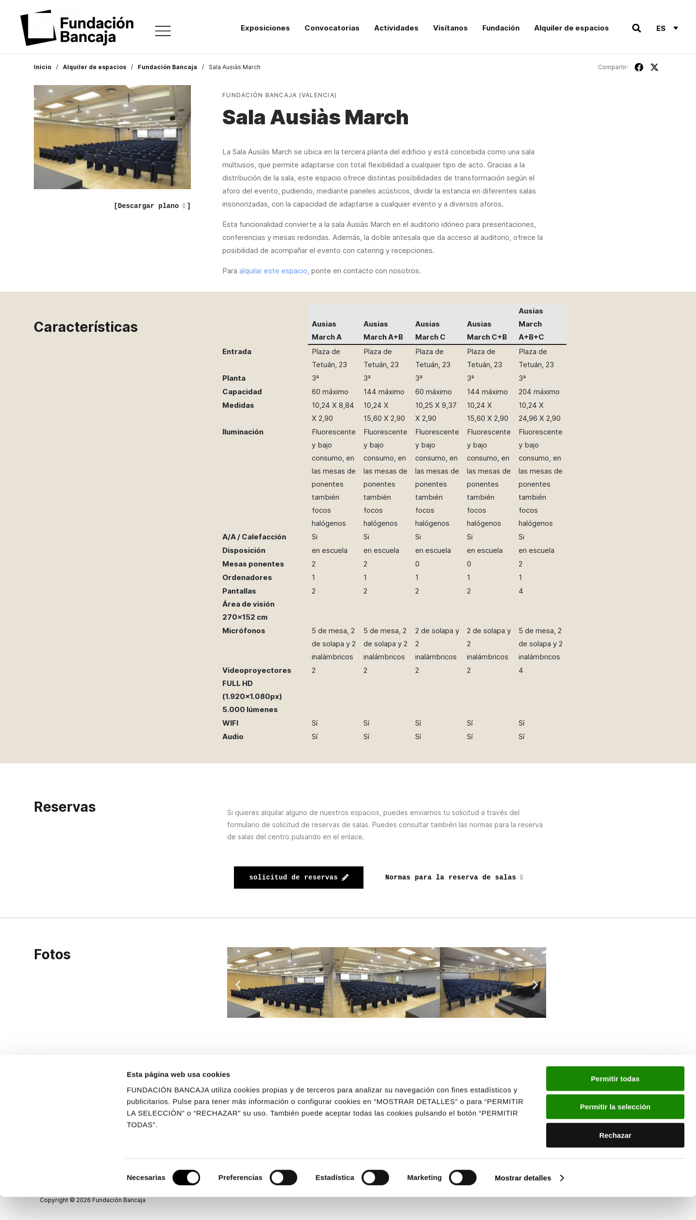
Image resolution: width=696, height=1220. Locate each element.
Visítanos (450, 27)
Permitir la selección (615, 1130)
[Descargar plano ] (152, 206)
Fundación (501, 27)
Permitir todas (615, 1102)
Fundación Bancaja (167, 67)
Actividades (396, 27)
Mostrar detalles (523, 1201)
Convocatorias (332, 27)
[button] (636, 28)
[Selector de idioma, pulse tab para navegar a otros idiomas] (667, 28)
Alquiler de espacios (571, 27)
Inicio (42, 67)
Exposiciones (265, 27)
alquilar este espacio (273, 270)
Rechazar (615, 1158)
